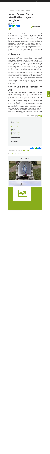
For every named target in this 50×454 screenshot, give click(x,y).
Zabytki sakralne (22, 139)
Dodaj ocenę (25, 150)
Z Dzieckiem (36, 6)
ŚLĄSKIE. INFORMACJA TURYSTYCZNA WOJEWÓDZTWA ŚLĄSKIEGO (21, 1)
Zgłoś (40, 115)
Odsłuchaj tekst (36, 27)
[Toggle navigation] (36, 1)
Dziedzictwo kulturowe (16, 134)
